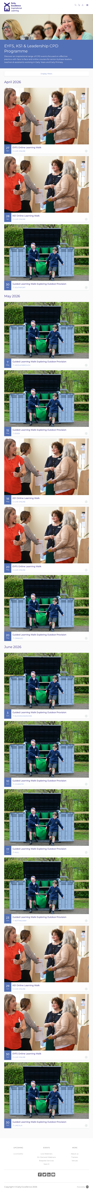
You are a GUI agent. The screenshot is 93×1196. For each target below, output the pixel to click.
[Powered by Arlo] (83, 1187)
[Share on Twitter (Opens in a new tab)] (44, 1175)
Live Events (18, 1154)
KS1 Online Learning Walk (26, 215)
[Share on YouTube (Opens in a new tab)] (53, 1175)
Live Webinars (46, 1154)
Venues (75, 1161)
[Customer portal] (83, 5)
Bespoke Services (46, 1161)
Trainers (74, 1157)
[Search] (76, 5)
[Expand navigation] (87, 5)
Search (46, 1164)
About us (74, 1154)
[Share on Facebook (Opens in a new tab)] (40, 1175)
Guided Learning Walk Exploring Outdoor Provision (39, 284)
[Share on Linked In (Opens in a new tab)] (49, 1175)
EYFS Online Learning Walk (26, 147)
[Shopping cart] (79, 5)
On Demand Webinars (46, 1157)
